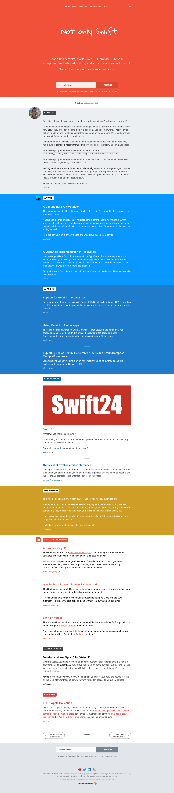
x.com (45, 720)
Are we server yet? (55, 547)
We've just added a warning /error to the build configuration (71, 168)
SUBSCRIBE (107, 85)
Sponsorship (95, 6)
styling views (49, 228)
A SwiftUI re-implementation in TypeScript (69, 251)
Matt (59, 447)
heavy (50, 130)
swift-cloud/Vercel (67, 625)
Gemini (46, 307)
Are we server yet (51, 560)
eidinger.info (47, 683)
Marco (46, 676)
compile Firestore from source (70, 145)
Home (106, 6)
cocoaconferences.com (51, 479)
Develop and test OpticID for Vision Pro (67, 656)
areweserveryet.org (50, 571)
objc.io (45, 278)
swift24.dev (47, 452)
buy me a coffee (111, 775)
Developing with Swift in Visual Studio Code (70, 583)
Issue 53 (87, 103)
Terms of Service (106, 778)
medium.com (48, 339)
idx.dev (45, 312)
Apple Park (64, 716)
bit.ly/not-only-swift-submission (57, 519)
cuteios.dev (47, 238)
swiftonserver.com (49, 604)
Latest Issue (70, 6)
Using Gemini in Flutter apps (61, 324)
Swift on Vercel (52, 617)
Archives (83, 6)
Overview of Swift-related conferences (67, 464)
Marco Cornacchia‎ (82, 716)
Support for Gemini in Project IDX (64, 296)
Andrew (79, 633)
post (91, 259)
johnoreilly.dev (48, 367)
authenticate (65, 664)
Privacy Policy (79, 773)
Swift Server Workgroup (80, 552)
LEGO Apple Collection (57, 702)
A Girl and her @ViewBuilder (61, 205)
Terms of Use (68, 773)
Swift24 (47, 428)
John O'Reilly (49, 360)
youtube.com (48, 638)
